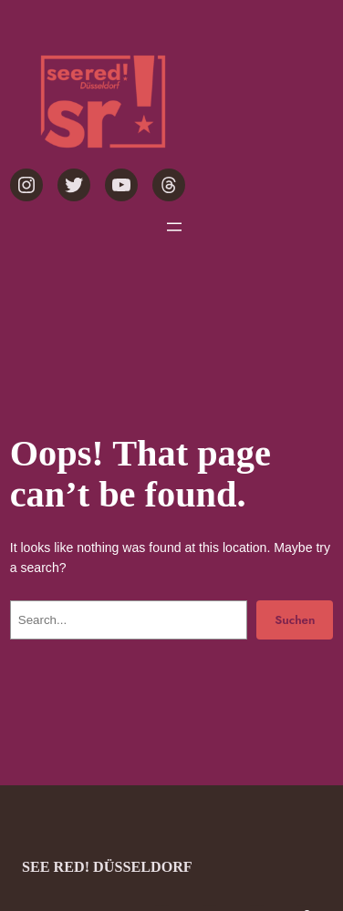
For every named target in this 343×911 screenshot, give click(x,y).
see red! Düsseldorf (107, 867)
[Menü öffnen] (174, 227)
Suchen (295, 620)
